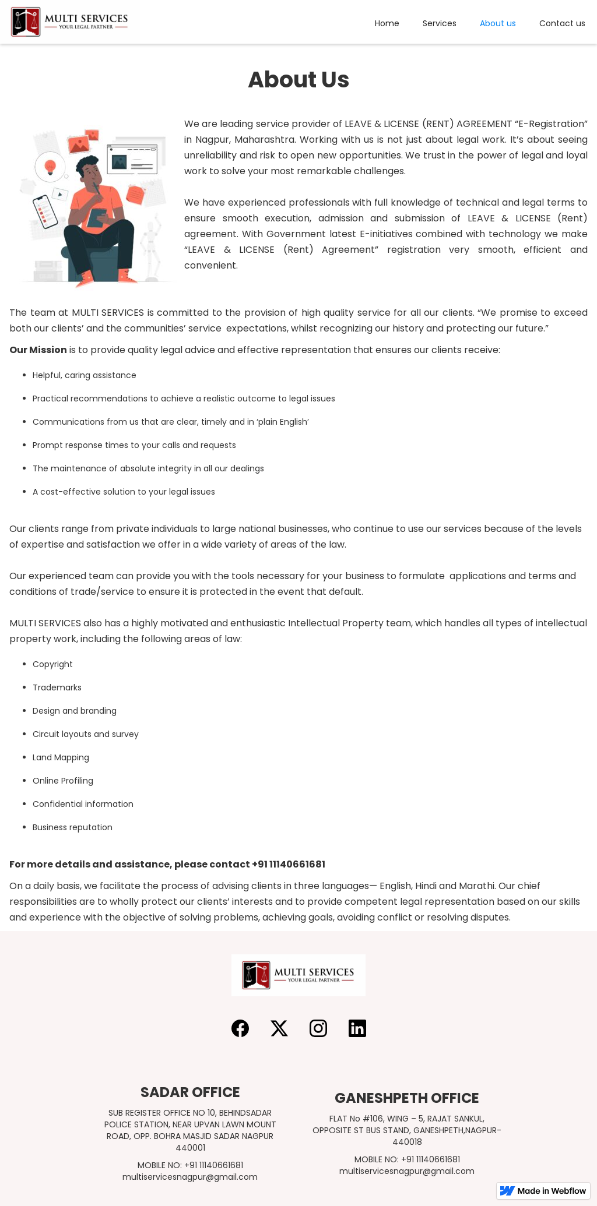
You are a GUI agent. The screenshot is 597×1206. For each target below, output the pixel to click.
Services (439, 23)
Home (387, 23)
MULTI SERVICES (108, 312)
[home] (70, 22)
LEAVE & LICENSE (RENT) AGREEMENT (428, 124)
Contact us (562, 23)
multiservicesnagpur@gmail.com (190, 1177)
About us (498, 23)
